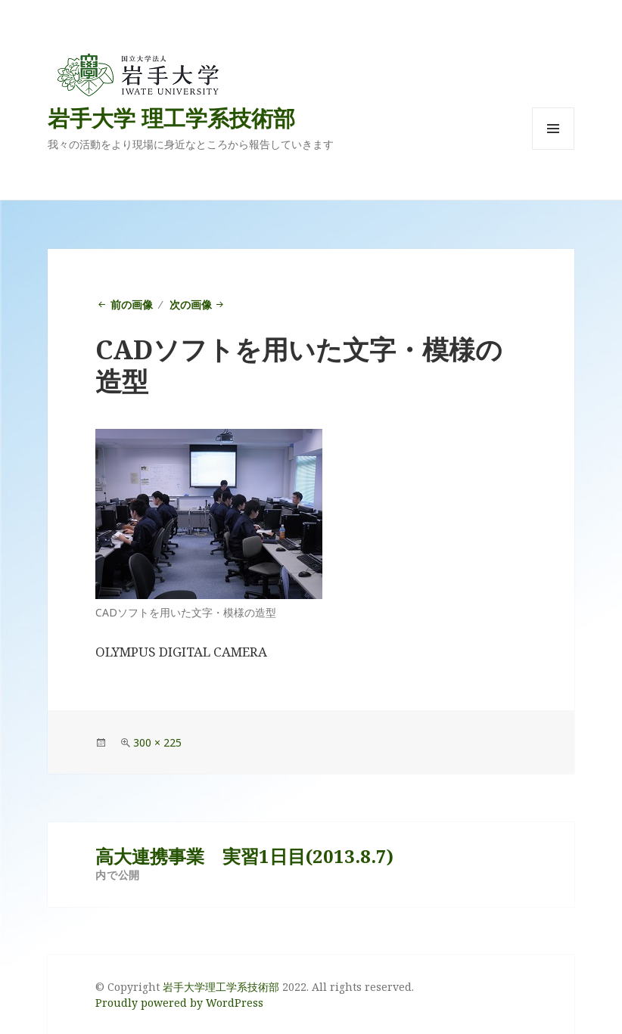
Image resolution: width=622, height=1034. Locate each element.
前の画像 (131, 304)
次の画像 (190, 304)
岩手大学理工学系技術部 (221, 987)
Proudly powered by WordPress (179, 1002)
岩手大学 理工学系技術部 (171, 117)
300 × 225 (157, 742)
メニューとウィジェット (553, 149)
